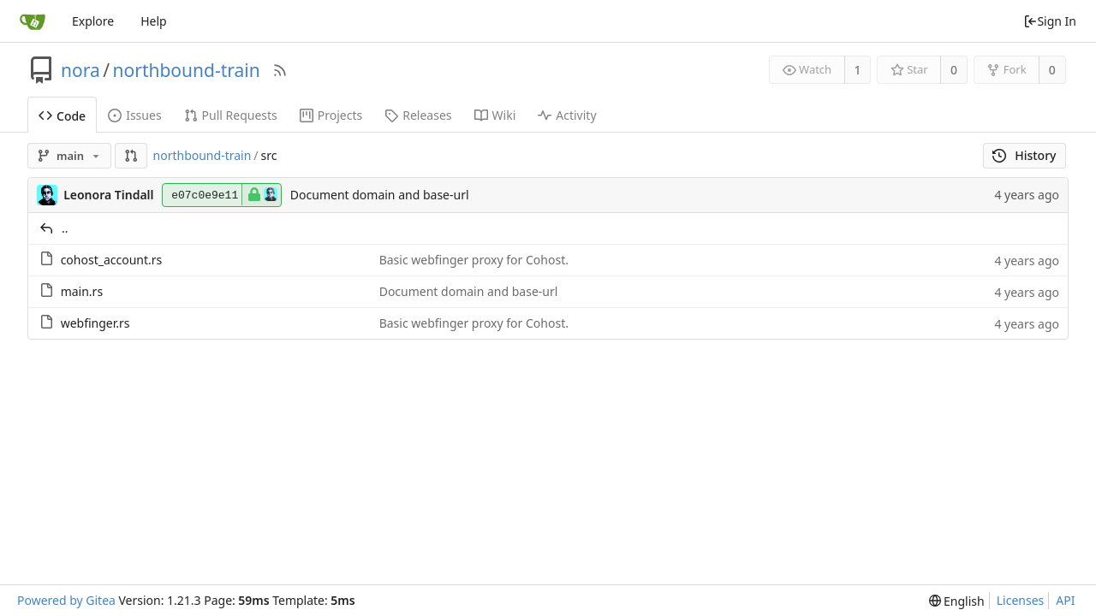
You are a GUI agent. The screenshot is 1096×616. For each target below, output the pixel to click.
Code (62, 116)
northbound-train (186, 70)
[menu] (957, 601)
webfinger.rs (95, 323)
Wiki (495, 115)
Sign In (1049, 21)
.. (65, 228)
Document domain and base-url (379, 195)
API (1065, 600)
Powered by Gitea (66, 600)
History (1024, 155)
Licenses (1021, 600)
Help (153, 21)
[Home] (33, 21)
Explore (93, 21)
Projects (331, 115)
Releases (417, 115)
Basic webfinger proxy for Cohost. (474, 260)
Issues (134, 115)
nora (80, 70)
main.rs (82, 291)
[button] (131, 156)
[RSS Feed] (280, 70)
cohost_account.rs (112, 260)
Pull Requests (230, 115)
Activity (567, 115)
